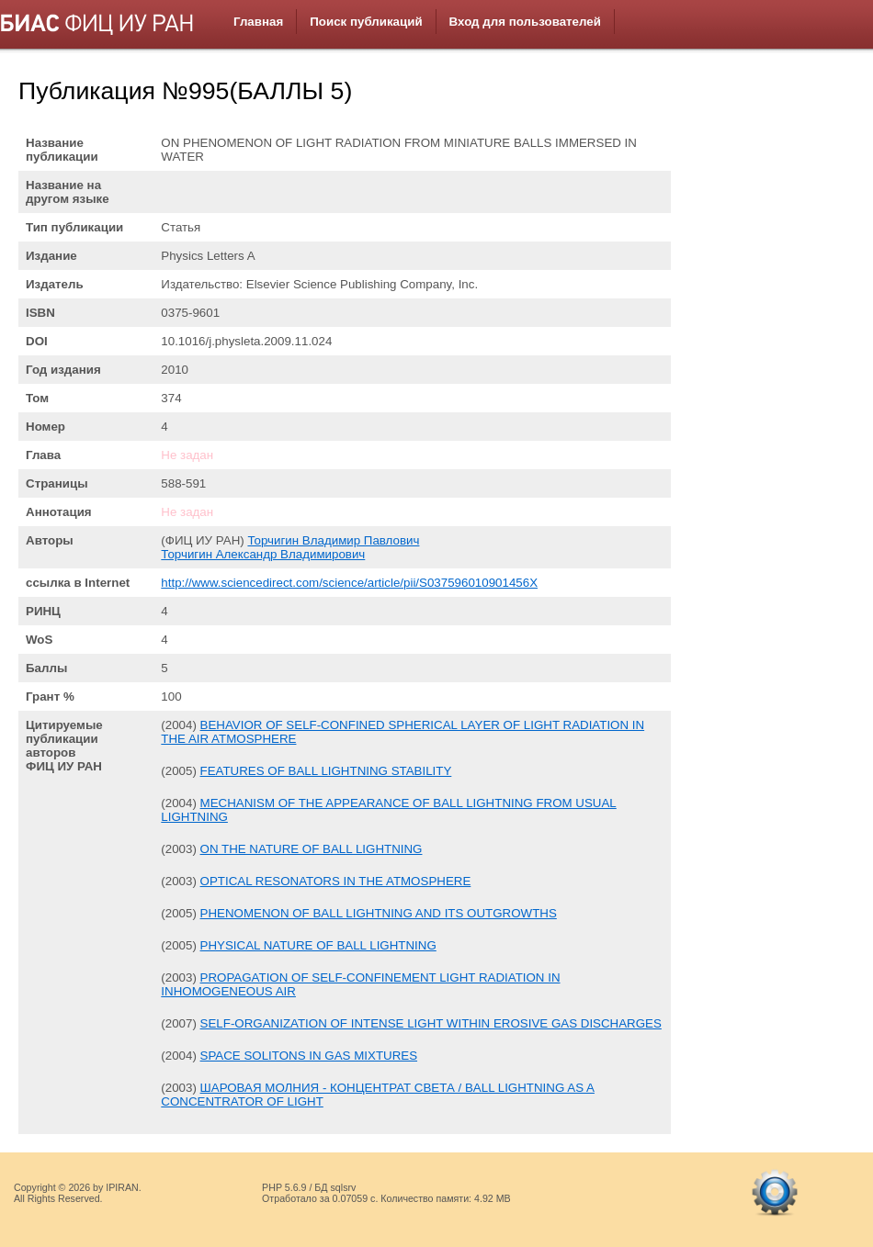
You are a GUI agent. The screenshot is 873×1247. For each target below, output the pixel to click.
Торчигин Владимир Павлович (333, 540)
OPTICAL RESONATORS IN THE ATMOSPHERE (335, 881)
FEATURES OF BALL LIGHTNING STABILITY (326, 771)
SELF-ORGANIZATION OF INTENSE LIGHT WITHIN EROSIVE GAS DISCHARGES (431, 1023)
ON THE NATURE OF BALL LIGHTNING (311, 849)
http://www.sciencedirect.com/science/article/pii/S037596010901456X (349, 583)
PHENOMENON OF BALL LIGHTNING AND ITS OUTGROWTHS (378, 913)
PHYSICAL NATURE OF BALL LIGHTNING (318, 945)
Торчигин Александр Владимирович (263, 554)
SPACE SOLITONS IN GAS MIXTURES (309, 1055)
